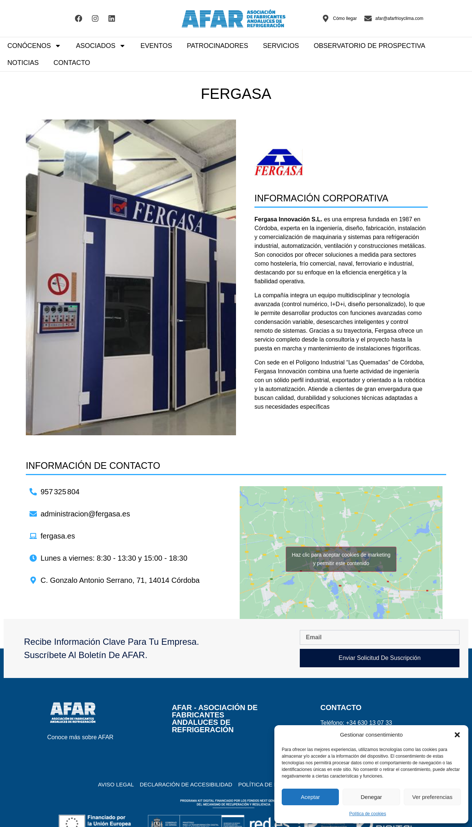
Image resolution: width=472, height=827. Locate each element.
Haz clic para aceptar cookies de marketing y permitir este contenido (341, 559)
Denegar (371, 797)
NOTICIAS (23, 62)
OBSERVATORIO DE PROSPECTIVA (369, 45)
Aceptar (310, 797)
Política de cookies (367, 813)
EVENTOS (156, 45)
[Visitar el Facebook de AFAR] (78, 18)
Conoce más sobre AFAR (80, 737)
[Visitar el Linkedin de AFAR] (111, 18)
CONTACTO (71, 62)
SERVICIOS (281, 45)
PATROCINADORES (217, 45)
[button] (457, 734)
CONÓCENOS (34, 46)
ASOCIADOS (101, 46)
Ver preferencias (432, 797)
